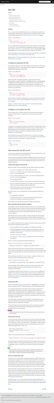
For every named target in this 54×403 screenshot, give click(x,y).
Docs (7, 1)
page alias (23, 230)
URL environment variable (15, 58)
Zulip (33, 395)
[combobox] (45, 2)
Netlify (41, 395)
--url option (38, 57)
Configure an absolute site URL (14, 15)
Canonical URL (11, 23)
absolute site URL (29, 271)
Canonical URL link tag (14, 24)
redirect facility (15, 234)
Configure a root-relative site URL (15, 17)
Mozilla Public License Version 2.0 (43, 397)
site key (29, 32)
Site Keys (10, 389)
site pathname (14, 99)
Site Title (44, 389)
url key (10, 14)
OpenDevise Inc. (9, 395)
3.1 (51, 4)
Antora (3, 1)
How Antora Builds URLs (22, 54)
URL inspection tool (16, 379)
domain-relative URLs (12, 136)
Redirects (12, 183)
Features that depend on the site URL (16, 20)
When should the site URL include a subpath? (18, 21)
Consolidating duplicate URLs (32, 380)
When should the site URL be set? (15, 18)
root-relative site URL (16, 274)
